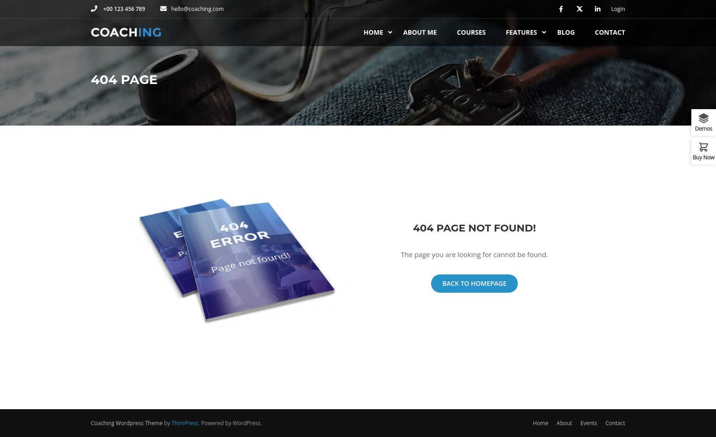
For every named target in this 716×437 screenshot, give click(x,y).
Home (373, 32)
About (564, 423)
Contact (610, 32)
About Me (420, 32)
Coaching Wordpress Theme (127, 423)
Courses (471, 32)
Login (618, 9)
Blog (566, 32)
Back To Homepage (474, 283)
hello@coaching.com (197, 9)
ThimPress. (186, 423)
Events (588, 423)
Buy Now (704, 156)
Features (521, 32)
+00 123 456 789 (123, 9)
